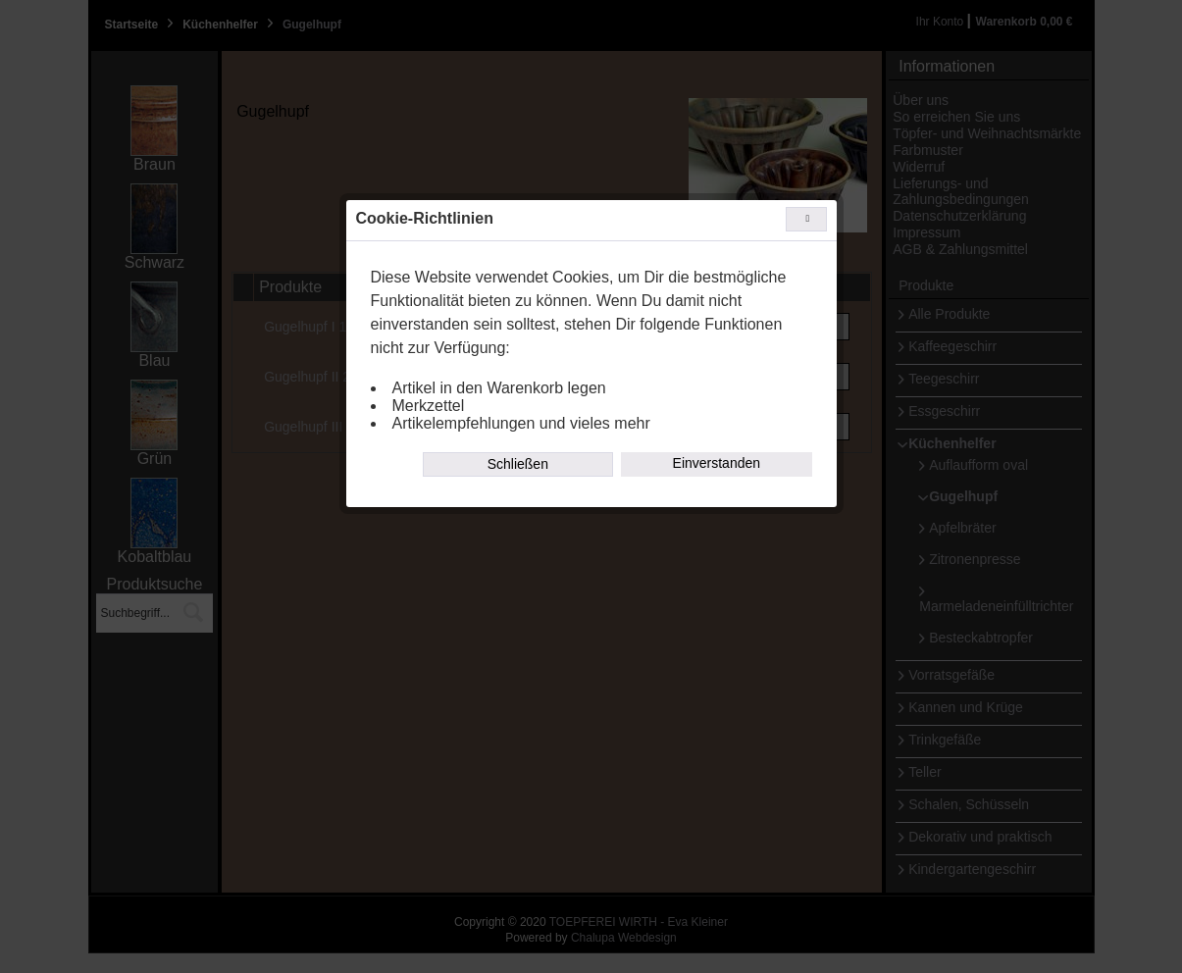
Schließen (518, 464)
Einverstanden (717, 463)
